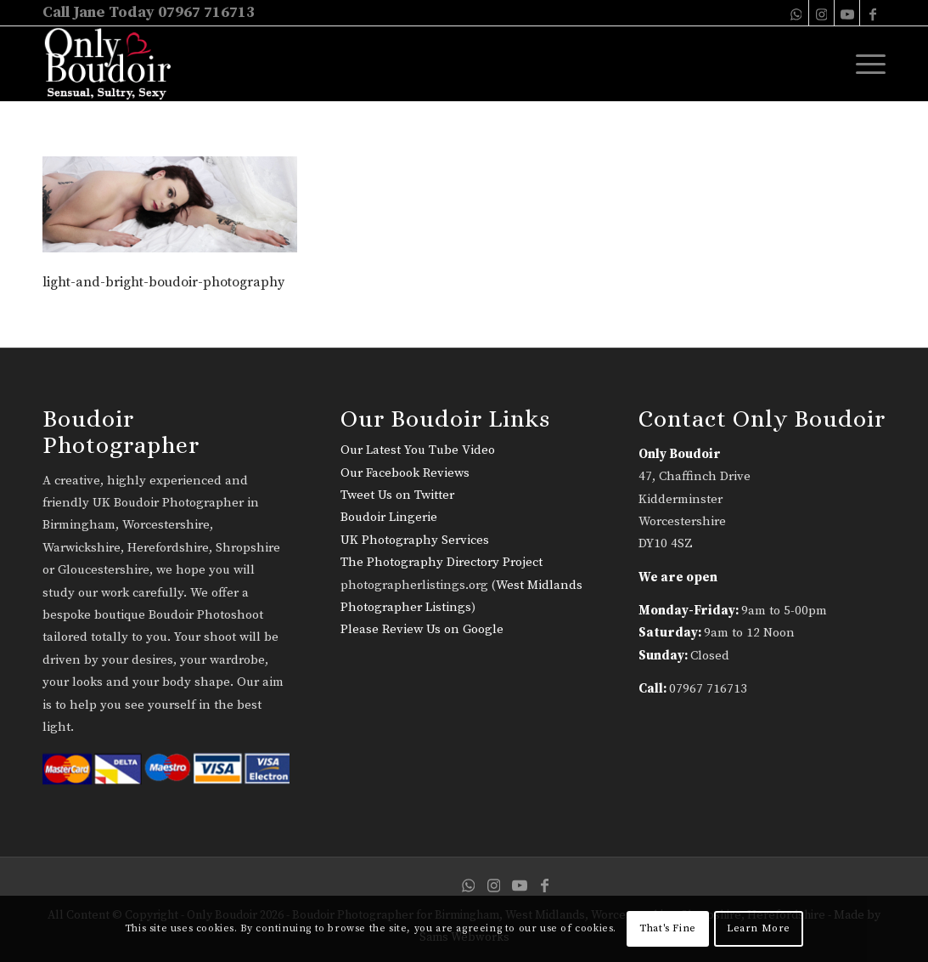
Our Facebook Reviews (405, 473)
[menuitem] (865, 63)
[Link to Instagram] (821, 12)
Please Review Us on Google (421, 629)
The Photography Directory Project (441, 562)
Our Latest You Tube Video (417, 450)
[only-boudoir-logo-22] (115, 63)
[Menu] (865, 63)
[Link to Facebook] (873, 12)
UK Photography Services (414, 540)
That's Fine (667, 928)
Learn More (758, 928)
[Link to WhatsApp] (796, 12)
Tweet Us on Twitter (397, 495)
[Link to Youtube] (847, 12)
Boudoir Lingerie (388, 517)
